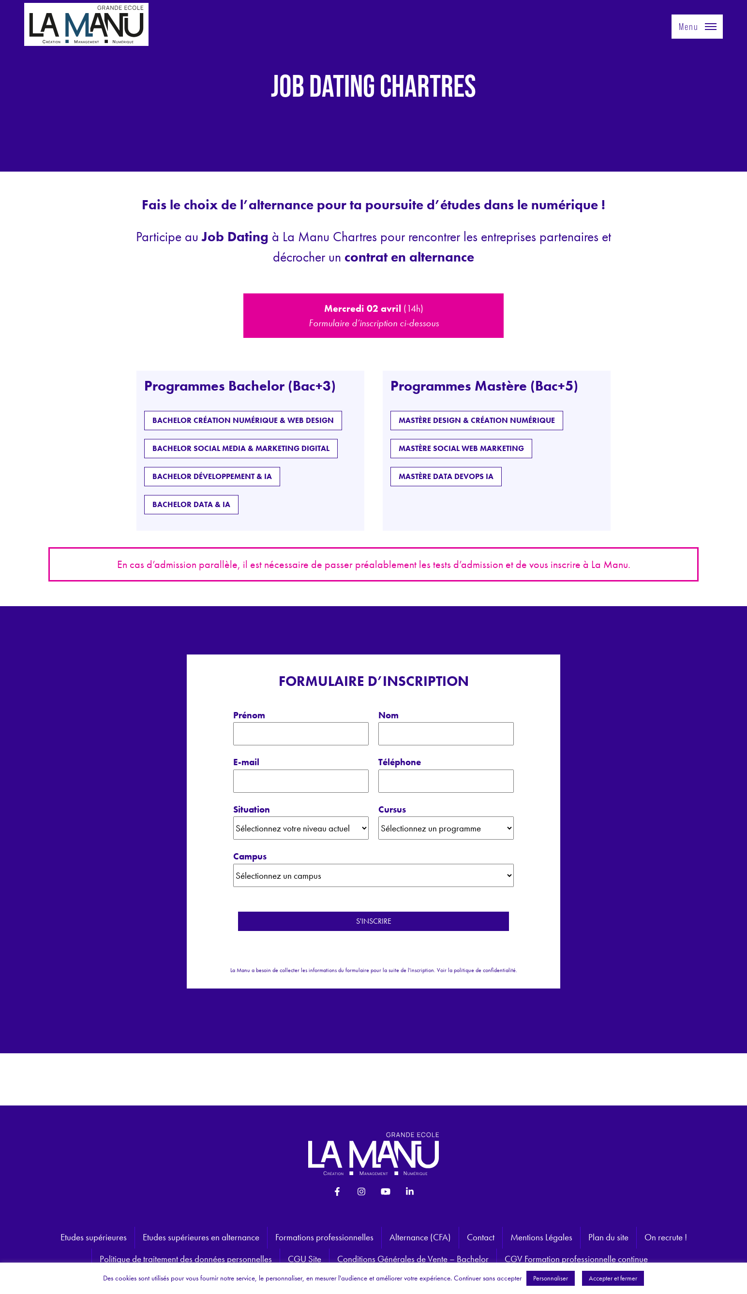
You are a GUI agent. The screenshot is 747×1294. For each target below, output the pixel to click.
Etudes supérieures (93, 1237)
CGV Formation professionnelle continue (576, 1259)
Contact (480, 1237)
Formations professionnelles (324, 1237)
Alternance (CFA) (420, 1237)
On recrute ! (665, 1237)
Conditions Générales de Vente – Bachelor (413, 1259)
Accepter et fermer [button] (613, 1278)
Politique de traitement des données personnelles (186, 1259)
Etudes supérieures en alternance (201, 1237)
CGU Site (304, 1259)
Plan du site (608, 1237)
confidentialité (499, 970)
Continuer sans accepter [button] (488, 1278)
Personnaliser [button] (550, 1278)
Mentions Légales (541, 1237)
